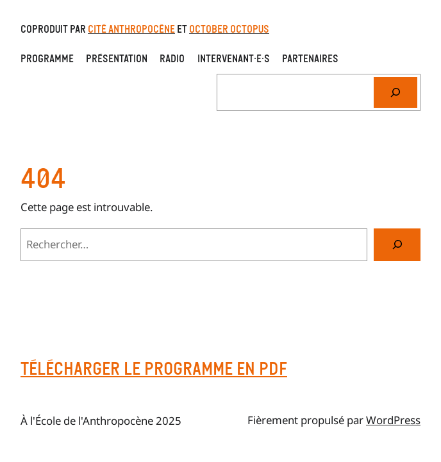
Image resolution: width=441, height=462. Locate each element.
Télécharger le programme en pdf (154, 368)
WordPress (393, 420)
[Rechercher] (395, 92)
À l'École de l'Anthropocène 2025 (101, 420)
